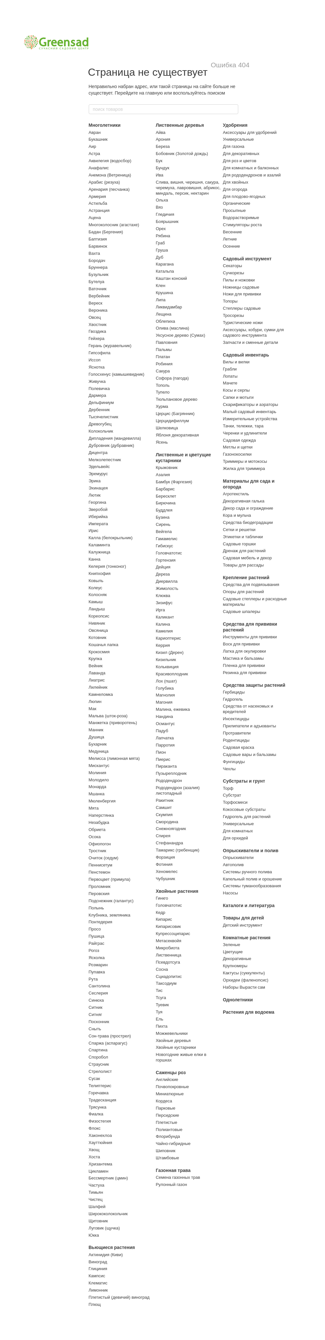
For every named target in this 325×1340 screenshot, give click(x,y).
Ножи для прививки (242, 294)
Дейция (163, 567)
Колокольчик (101, 431)
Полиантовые (169, 1129)
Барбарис (165, 489)
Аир (92, 146)
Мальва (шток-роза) (108, 715)
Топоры (230, 301)
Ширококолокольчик (108, 1213)
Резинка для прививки (244, 672)
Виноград (98, 1261)
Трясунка (98, 1107)
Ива (159, 175)
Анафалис (99, 167)
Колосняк (98, 594)
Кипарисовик (168, 926)
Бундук (162, 167)
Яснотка (97, 367)
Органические (236, 203)
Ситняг (95, 1014)
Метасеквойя (168, 940)
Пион (161, 752)
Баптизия (98, 239)
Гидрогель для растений (246, 816)
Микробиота (167, 947)
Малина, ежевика (173, 709)
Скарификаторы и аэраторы (250, 404)
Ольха (162, 200)
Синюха (96, 1000)
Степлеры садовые (242, 308)
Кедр (160, 912)
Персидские (167, 1115)
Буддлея (164, 510)
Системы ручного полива (247, 871)
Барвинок (98, 246)
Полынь (96, 907)
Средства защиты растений (254, 685)
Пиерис (163, 759)
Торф (228, 788)
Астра (94, 153)
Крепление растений (246, 577)
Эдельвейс (99, 466)
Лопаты (230, 376)
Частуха (97, 1185)
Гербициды (234, 692)
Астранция (99, 210)
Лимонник (98, 1290)
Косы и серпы (236, 390)
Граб (160, 243)
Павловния (166, 342)
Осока (95, 836)
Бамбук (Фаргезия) (174, 481)
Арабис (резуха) (104, 182)
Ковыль (96, 580)
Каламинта (99, 544)
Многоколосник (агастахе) (114, 224)
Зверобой (98, 509)
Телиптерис (100, 1085)
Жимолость (167, 588)
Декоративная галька (244, 501)
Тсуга (161, 997)
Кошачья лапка (103, 644)
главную (154, 93)
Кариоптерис (168, 638)
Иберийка (98, 516)
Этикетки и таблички (243, 536)
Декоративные (237, 958)
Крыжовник (166, 467)
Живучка (97, 381)
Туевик (162, 1004)
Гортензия (166, 560)
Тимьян (96, 1192)
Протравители (237, 733)
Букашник (98, 139)
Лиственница (168, 955)
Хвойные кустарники (176, 1047)
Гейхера (97, 338)
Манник (96, 729)
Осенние (231, 246)
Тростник (97, 850)
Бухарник (98, 744)
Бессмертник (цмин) (108, 1178)
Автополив (233, 864)
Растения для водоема (248, 1012)
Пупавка (97, 971)
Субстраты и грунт (244, 781)
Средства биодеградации (248, 522)
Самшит (164, 807)
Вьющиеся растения (112, 1247)
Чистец (96, 1199)
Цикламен (99, 1171)
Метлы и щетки (238, 447)
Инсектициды (236, 718)
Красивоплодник (172, 673)
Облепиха (165, 321)
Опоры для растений (243, 591)
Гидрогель (233, 699)
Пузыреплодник (171, 773)
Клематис (98, 1283)
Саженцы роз (171, 1072)
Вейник (96, 665)
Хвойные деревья (173, 1040)
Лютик (95, 495)
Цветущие (233, 951)
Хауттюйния (100, 1142)
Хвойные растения (177, 891)
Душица (96, 737)
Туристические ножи (243, 322)
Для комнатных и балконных (251, 167)
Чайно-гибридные (173, 1143)
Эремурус (98, 473)
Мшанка (97, 793)
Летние (230, 239)
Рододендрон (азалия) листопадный (178, 790)
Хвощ (94, 1149)
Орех (161, 228)
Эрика (95, 480)
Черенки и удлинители (245, 433)
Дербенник (99, 409)
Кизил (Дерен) (170, 652)
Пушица (96, 936)
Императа (98, 523)
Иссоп (95, 360)
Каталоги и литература (249, 905)
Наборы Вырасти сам (244, 987)
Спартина (98, 1049)
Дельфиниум (101, 402)
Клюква (163, 595)
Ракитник (165, 800)
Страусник (99, 1064)
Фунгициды (234, 761)
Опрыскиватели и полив (251, 850)
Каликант (165, 617)
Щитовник (98, 1220)
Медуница (99, 751)
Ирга (160, 609)
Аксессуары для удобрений (250, 132)
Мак (93, 708)
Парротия (165, 745)
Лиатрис (97, 680)
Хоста (94, 1156)
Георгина (97, 502)
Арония (163, 139)
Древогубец (100, 424)
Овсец (95, 317)
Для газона (233, 146)
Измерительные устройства (250, 418)
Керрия (163, 645)
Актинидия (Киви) (106, 1254)
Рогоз (94, 950)
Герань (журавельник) (110, 345)
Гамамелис (166, 538)
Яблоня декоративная (177, 435)
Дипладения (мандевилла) (115, 438)
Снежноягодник (171, 828)
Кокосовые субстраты (244, 809)
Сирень (163, 524)
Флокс (95, 1128)
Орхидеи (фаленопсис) (245, 980)
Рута (93, 979)
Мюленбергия (102, 801)
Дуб (159, 257)
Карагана (165, 264)
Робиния (164, 363)
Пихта (161, 1026)
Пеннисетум (100, 865)
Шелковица (167, 427)
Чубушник (165, 878)
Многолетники (105, 125)
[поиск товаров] (233, 109)
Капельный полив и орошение (252, 879)
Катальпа (165, 271)
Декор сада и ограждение (248, 508)
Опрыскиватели (238, 857)
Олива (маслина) (172, 328)
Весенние (232, 231)
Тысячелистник (103, 416)
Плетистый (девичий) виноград (119, 1297)
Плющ (95, 1304)
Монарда (97, 786)
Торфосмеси (235, 802)
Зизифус (164, 602)
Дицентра (98, 452)
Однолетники (238, 999)
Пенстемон (99, 872)
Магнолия (165, 695)
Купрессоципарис (173, 933)
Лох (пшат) (166, 681)
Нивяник (97, 623)
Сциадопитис (169, 976)
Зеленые (231, 944)
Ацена (95, 217)
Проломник (100, 886)
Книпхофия (100, 573)
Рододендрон (169, 780)
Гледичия (165, 214)
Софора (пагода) (172, 378)
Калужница (99, 552)
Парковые (165, 1108)
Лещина (163, 314)
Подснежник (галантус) (111, 900)
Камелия (164, 631)
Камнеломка (101, 694)
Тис (159, 990)
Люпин (95, 701)
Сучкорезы (233, 272)
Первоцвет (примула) (110, 879)
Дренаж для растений (244, 550)
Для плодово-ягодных (244, 196)
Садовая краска (238, 747)
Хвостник (98, 324)
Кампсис (97, 1275)
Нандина (164, 716)
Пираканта (166, 766)
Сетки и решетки (239, 529)
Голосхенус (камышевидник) (117, 374)
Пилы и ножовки (239, 280)
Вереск (96, 303)
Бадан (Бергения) (106, 231)
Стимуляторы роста (242, 224)
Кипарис (164, 919)
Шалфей (97, 1206)
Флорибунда (168, 1136)
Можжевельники (172, 1033)
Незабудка (99, 822)
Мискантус (99, 765)
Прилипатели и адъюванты (249, 725)
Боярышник (167, 221)
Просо (95, 929)
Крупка (95, 658)
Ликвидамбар (169, 307)
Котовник (98, 637)
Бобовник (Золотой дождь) (182, 153)
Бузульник (99, 274)
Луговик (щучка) (104, 1228)
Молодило (99, 779)
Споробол (98, 1057)
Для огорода (235, 189)
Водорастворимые (241, 217)
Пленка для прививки (244, 665)
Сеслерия (98, 993)
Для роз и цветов (239, 160)
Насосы (230, 893)
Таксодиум (166, 983)
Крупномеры (235, 965)
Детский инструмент (242, 925)
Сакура (163, 371)
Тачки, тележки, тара (243, 425)
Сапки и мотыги (238, 397)
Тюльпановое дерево (176, 399)
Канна (94, 559)
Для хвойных (235, 182)
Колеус (95, 587)
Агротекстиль (236, 493)
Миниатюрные (170, 1093)
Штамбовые (167, 1157)
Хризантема (100, 1164)
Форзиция (165, 857)
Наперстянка (101, 815)
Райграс (96, 943)
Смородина (167, 821)
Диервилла (166, 581)
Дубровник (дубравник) (111, 445)
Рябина (163, 235)
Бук (159, 160)
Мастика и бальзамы (243, 658)
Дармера (97, 395)
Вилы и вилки (236, 361)
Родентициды (236, 740)
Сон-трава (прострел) (110, 1036)
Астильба (98, 203)
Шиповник (165, 1150)
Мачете (230, 383)
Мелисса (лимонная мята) (114, 758)
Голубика (165, 688)
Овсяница (98, 630)
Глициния (98, 1268)
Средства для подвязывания (251, 584)
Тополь (163, 385)
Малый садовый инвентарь (249, 411)
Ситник (96, 1007)
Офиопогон (100, 843)
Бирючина (166, 503)
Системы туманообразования (252, 885)
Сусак (94, 1078)
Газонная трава (173, 1170)
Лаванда (97, 672)
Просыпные (234, 210)
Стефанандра (169, 842)
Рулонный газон (171, 1184)
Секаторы (232, 265)
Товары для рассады (243, 565)
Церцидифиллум (172, 420)
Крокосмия (99, 651)
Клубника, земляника (109, 915)
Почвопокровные (172, 1086)
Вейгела (164, 531)
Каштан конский (171, 278)
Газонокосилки (237, 454)
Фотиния (164, 864)
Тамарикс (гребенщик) (177, 850)
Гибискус (164, 545)
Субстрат (232, 795)
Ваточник (98, 288)
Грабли (230, 369)
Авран (95, 132)
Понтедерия (100, 921)
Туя (159, 1011)
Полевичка (99, 388)
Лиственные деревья (180, 125)
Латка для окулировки (244, 651)
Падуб (162, 730)
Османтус (165, 723)
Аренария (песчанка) (109, 189)
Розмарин (98, 964)
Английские (167, 1079)
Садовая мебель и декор (247, 557)
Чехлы (229, 768)
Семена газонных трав (178, 1177)
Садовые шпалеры (241, 611)
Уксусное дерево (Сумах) (180, 335)
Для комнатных (238, 830)
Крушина (164, 292)
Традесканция (102, 1100)
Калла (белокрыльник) (111, 537)
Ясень (162, 442)
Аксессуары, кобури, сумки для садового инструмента (253, 332)
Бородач (97, 260)
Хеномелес (166, 871)
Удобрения (235, 125)
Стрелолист (100, 1071)
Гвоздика (97, 331)
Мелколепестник (105, 459)
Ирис (93, 530)
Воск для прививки (241, 644)
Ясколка (97, 957)
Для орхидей (235, 838)
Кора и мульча (237, 515)
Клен (160, 285)
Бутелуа (97, 281)
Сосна (162, 969)
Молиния (97, 772)
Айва (160, 132)
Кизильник (166, 659)
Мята (94, 808)
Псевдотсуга (168, 962)
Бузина (162, 517)
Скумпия (164, 814)
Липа (160, 299)
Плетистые (166, 1122)
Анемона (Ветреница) (110, 175)
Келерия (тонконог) (107, 566)
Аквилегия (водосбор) (110, 160)
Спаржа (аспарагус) (108, 1043)
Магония (164, 702)
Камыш (96, 601)
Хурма (162, 406)
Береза (163, 146)
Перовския (99, 893)
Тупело (163, 392)
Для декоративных (241, 153)
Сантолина (99, 985)
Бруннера (98, 267)
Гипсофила (99, 352)
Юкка (94, 1235)
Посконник (99, 1021)
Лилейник (98, 687)
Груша (162, 250)
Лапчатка (165, 737)
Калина (163, 624)
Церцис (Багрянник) (175, 413)
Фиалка (96, 1114)
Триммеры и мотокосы (245, 461)
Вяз (159, 207)
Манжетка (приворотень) (113, 722)
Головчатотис (169, 553)
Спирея (163, 835)
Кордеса (164, 1101)
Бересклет (166, 496)
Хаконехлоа (100, 1135)
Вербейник (99, 295)
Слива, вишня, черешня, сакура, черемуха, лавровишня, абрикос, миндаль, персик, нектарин (188, 188)
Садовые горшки (239, 543)
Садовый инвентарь (246, 355)
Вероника (98, 310)
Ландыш (97, 608)
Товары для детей (243, 917)
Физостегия (100, 1121)
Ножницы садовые (241, 287)
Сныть (95, 1028)
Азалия (163, 474)
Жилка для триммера (244, 468)
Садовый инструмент (247, 258)
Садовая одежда (239, 440)
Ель (159, 1019)
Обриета (97, 829)
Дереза (163, 574)
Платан (163, 356)
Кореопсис (99, 616)
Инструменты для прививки (250, 636)
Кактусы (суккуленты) (244, 972)
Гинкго (162, 898)
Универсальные (238, 139)
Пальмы (164, 349)
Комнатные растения (246, 937)
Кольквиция (167, 666)
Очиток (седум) (103, 857)
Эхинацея (98, 488)
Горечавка (99, 1092)
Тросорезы (233, 315)
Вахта (94, 253)
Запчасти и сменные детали (250, 342)
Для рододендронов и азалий (252, 175)
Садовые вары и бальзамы (249, 754)
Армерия (97, 196)
